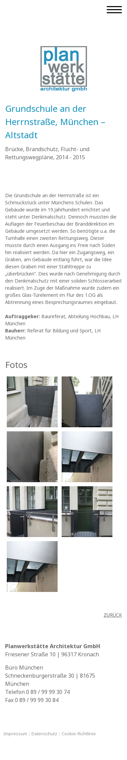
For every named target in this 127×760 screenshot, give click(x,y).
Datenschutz (44, 734)
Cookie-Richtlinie (79, 734)
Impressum (15, 734)
